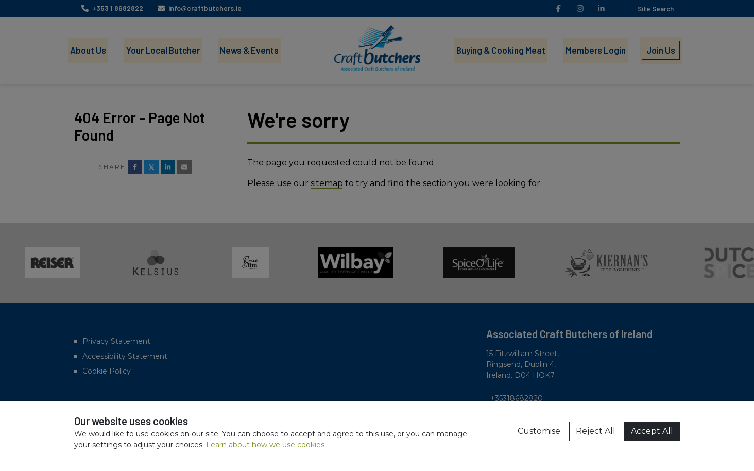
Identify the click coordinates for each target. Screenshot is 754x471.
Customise (539, 431)
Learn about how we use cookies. (266, 444)
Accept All (652, 431)
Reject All (595, 431)
